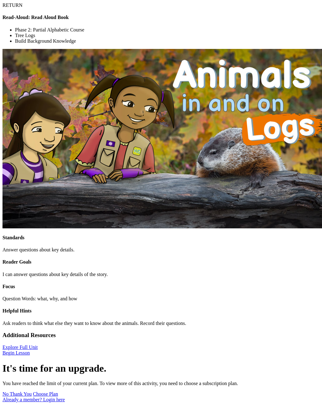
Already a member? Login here (33, 399)
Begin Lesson (16, 352)
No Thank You (17, 394)
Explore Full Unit (20, 347)
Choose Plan (45, 394)
